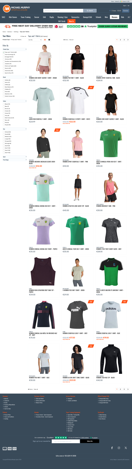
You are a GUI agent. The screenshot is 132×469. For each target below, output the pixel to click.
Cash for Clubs (7, 408)
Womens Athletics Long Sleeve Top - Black (76, 206)
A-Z (129, 17)
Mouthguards (69, 422)
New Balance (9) (9, 87)
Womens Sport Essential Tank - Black (108, 78)
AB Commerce (126, 459)
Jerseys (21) (8, 59)
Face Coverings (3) (10, 54)
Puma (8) (7, 91)
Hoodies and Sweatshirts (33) (13, 61)
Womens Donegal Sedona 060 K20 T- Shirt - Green (42, 207)
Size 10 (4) (7, 148)
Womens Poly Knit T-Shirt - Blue (39, 378)
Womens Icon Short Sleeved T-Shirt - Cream (43, 78)
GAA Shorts (69, 429)
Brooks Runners (102, 417)
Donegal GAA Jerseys (103, 398)
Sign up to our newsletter (41, 441)
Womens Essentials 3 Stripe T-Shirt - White (76, 119)
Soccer (36, 17)
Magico (115, 459)
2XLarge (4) (8, 143)
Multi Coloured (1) (9, 117)
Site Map (5, 419)
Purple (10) (7, 124)
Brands (5, 402)
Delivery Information (40, 400)
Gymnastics (75, 17)
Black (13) (7, 104)
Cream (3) (7, 111)
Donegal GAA (87, 17)
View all (71, 39)
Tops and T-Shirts (16, 39)
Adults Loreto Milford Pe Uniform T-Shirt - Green (110, 291)
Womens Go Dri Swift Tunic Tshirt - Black (76, 378)
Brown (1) (7, 108)
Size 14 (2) (7, 152)
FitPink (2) (7, 84)
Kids (122, 17)
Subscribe (89, 441)
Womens (114, 17)
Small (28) (7, 134)
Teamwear (69, 398)
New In (71, 21)
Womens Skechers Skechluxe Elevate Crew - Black (42, 163)
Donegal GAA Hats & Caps (104, 400)
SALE (3, 17)
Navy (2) (7, 120)
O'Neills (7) (7, 89)
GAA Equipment (70, 419)
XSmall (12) (8, 132)
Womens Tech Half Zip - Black (105, 378)
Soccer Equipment (71, 417)
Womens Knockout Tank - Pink (105, 206)
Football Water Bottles (71, 420)
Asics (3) (7, 82)
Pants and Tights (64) (10, 66)
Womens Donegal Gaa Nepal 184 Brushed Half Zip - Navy (43, 334)
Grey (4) (7, 115)
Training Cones (70, 425)
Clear (23, 36)
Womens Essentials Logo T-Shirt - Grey (75, 333)
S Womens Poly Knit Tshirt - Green (73, 290)
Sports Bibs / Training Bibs (73, 415)
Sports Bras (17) (9, 73)
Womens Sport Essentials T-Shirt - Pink (75, 162)
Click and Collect (39, 398)
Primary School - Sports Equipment (43, 415)
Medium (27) (8, 136)
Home (112, 1)
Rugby (52, 17)
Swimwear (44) (9, 70)
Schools (98, 17)
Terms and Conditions (8, 417)
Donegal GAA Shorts (103, 402)
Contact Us (117, 1)
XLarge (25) (8, 141)
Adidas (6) (7, 80)
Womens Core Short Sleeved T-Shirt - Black (110, 119)
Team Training (26, 17)
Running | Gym (63, 17)
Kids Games (13, 17)
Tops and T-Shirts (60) (11, 52)
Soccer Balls (69, 427)
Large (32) (7, 138)
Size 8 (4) (7, 145)
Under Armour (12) (9, 96)
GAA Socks (69, 431)
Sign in (124, 5)
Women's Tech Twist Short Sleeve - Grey (108, 249)
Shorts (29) (8, 68)
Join (128, 5)
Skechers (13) (8, 94)
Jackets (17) (8, 63)
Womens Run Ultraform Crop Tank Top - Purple (41, 291)
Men (106, 17)
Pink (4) (7, 122)
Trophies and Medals (71, 400)
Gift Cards (61, 21)
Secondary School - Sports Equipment (44, 417)
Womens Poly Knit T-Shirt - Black (73, 78)
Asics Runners (102, 419)
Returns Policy (38, 402)
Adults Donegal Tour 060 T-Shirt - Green (76, 249)
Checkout (125, 11)
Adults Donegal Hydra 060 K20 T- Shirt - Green (109, 163)
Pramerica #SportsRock (9, 404)
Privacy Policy (7, 415)
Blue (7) (7, 106)
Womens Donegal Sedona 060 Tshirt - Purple (43, 249)
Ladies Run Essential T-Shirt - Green (40, 119)
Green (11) (7, 113)
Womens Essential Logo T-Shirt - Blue (108, 333)
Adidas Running (102, 415)
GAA (44, 17)
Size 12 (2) (7, 150)
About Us (5, 398)
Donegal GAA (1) (9, 56)
